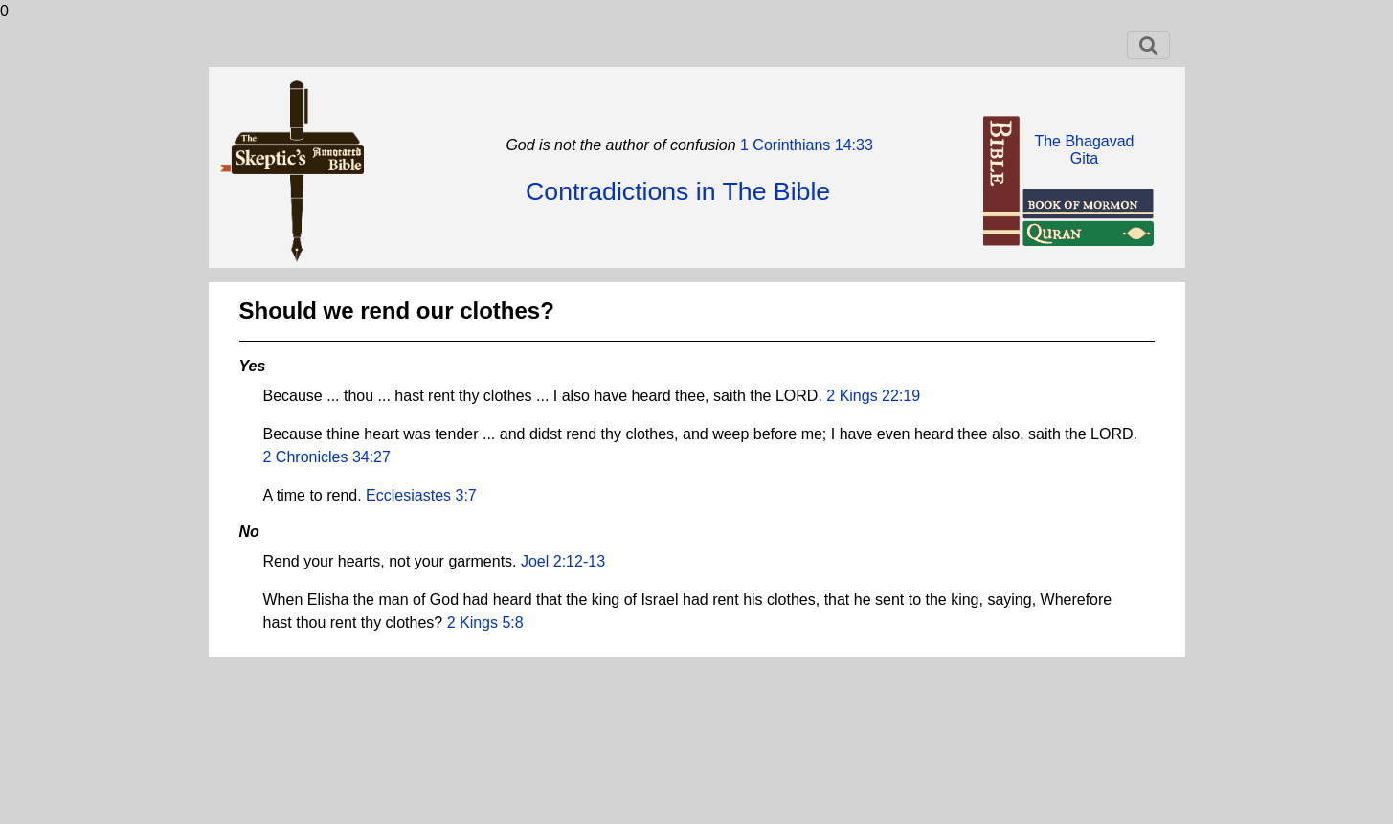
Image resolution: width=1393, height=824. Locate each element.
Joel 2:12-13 (563, 561)
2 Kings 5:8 (485, 622)
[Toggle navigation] (1148, 45)
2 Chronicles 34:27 (327, 457)
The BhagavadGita (1084, 150)
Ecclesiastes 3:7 (421, 495)
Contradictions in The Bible (678, 191)
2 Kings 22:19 (873, 396)
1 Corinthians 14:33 (804, 145)
